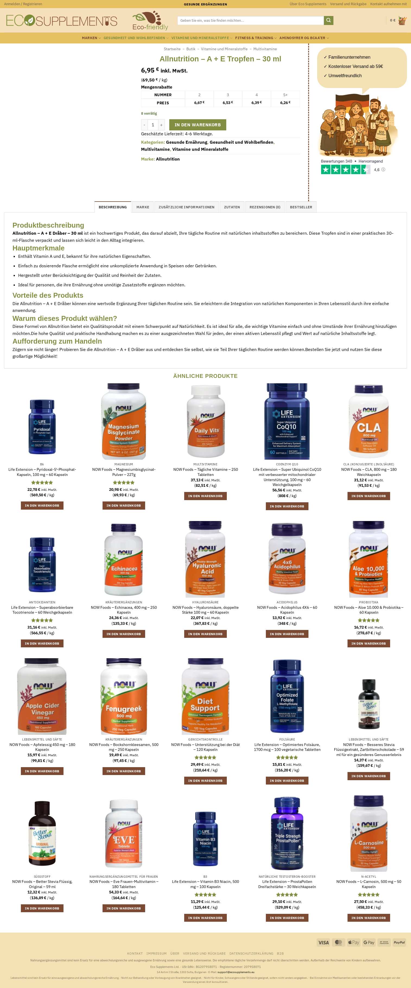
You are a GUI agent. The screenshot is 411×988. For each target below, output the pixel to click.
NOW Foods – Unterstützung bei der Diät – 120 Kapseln (205, 747)
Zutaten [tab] (232, 207)
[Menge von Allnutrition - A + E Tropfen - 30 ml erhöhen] (161, 124)
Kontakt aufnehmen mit (388, 4)
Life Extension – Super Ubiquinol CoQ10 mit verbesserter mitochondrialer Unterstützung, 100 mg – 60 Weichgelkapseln (287, 477)
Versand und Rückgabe (348, 4)
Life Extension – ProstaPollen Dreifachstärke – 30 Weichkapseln (287, 884)
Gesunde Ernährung (186, 142)
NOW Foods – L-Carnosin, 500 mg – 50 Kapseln (368, 884)
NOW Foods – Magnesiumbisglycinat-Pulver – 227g (124, 472)
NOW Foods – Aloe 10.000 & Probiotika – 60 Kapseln (368, 610)
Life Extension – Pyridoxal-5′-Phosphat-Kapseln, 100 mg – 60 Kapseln (42, 472)
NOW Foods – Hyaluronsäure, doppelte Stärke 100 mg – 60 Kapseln (206, 610)
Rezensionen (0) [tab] (265, 207)
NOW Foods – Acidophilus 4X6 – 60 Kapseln (287, 610)
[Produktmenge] (153, 124)
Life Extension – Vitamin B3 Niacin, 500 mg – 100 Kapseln (205, 884)
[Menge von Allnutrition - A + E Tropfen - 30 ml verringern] (144, 124)
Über (174, 953)
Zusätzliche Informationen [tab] (186, 207)
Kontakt (135, 953)
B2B (280, 953)
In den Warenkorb (198, 124)
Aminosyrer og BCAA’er (304, 38)
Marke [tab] (142, 207)
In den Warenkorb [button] (42, 505)
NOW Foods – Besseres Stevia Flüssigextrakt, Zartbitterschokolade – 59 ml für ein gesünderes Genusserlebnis (369, 749)
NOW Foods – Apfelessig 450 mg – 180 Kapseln (42, 747)
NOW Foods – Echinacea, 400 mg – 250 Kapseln (124, 610)
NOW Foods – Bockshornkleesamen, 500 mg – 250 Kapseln (123, 747)
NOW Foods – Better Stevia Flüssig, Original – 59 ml (42, 884)
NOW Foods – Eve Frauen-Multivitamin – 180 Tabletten (124, 884)
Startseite (172, 48)
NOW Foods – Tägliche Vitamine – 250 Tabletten (205, 472)
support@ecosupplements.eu (236, 972)
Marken (91, 38)
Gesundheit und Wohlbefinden (136, 38)
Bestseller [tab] (301, 207)
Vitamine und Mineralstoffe (201, 38)
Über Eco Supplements (308, 4)
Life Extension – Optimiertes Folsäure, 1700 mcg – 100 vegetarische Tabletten (287, 747)
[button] (23, 4)
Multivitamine (265, 48)
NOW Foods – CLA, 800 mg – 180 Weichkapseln (369, 472)
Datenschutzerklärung (251, 953)
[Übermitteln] (328, 20)
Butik (190, 48)
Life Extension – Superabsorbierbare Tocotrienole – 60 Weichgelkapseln (42, 610)
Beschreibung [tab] (113, 207)
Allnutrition (168, 159)
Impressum (156, 953)
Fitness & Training (256, 38)
